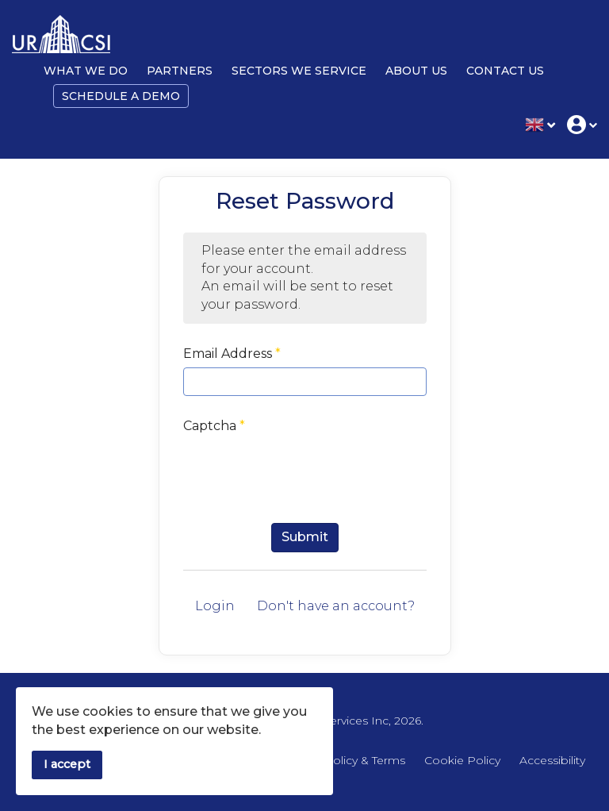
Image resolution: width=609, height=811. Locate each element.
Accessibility (552, 760)
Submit (305, 536)
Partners (180, 70)
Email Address (232, 353)
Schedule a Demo (121, 96)
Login (215, 605)
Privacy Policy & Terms (343, 760)
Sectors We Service (299, 70)
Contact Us (505, 70)
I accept (67, 764)
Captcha (214, 425)
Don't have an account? (336, 605)
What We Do (86, 70)
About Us (416, 70)
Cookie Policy (462, 760)
